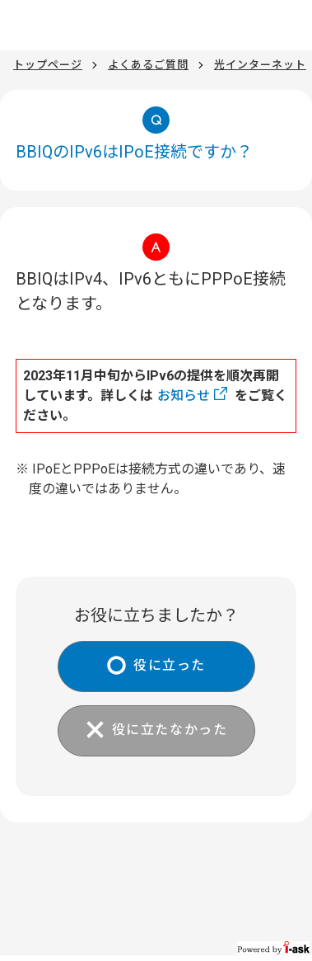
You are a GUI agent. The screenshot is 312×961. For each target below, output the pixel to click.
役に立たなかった (170, 729)
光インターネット (260, 65)
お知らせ (183, 395)
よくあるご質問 (148, 65)
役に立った (169, 665)
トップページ (47, 65)
